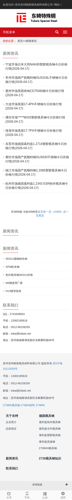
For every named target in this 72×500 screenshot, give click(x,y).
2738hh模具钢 (11, 405)
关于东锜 (12, 415)
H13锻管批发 (13, 291)
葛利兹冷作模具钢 (49, 428)
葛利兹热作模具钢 (49, 422)
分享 (9, 495)
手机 (27, 495)
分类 (45, 495)
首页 (20, 40)
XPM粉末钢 (12, 266)
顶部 (63, 495)
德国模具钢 (46, 415)
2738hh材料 (28, 405)
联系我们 (12, 468)
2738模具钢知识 (50, 458)
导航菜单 (9, 32)
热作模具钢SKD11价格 (19, 274)
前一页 (47, 211)
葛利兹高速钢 (47, 441)
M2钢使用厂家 (14, 282)
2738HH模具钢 (48, 448)
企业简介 (11, 422)
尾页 (41, 215)
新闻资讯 (31, 40)
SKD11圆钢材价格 (16, 258)
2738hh (40, 405)
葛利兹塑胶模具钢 (49, 435)
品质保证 (11, 428)
